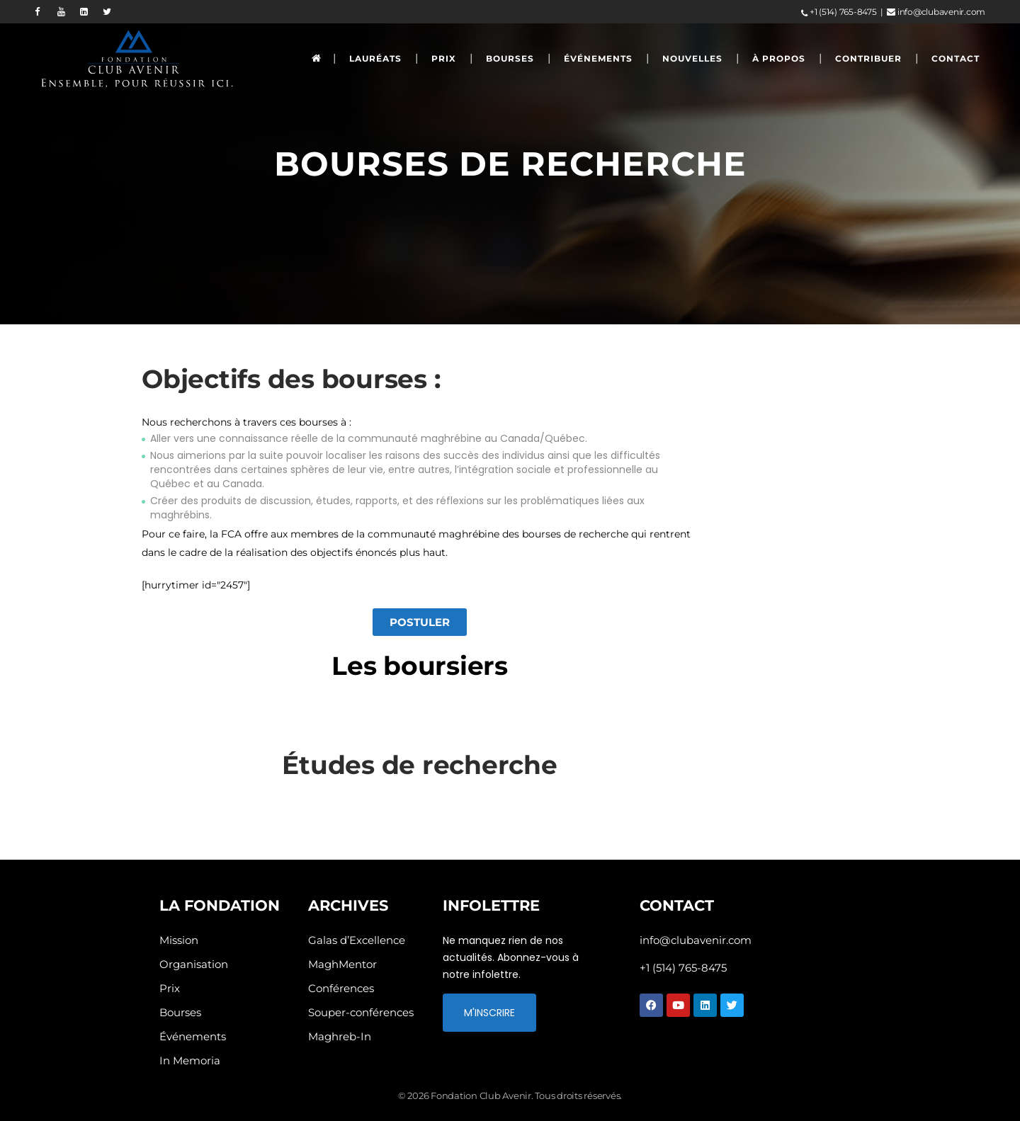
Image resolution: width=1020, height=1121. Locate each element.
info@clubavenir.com (936, 11)
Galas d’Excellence (356, 940)
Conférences (341, 988)
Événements (192, 1036)
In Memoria (189, 1060)
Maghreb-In (339, 1036)
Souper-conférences (361, 1012)
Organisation (193, 964)
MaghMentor (342, 964)
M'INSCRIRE (489, 1013)
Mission (178, 940)
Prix (169, 988)
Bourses (180, 1012)
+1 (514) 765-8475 (838, 11)
